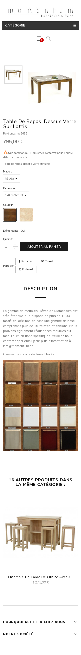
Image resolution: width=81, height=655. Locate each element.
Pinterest (27, 269)
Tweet (49, 261)
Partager (26, 261)
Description (40, 289)
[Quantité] (8, 246)
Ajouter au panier (44, 246)
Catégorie (15, 25)
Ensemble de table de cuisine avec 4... (40, 577)
